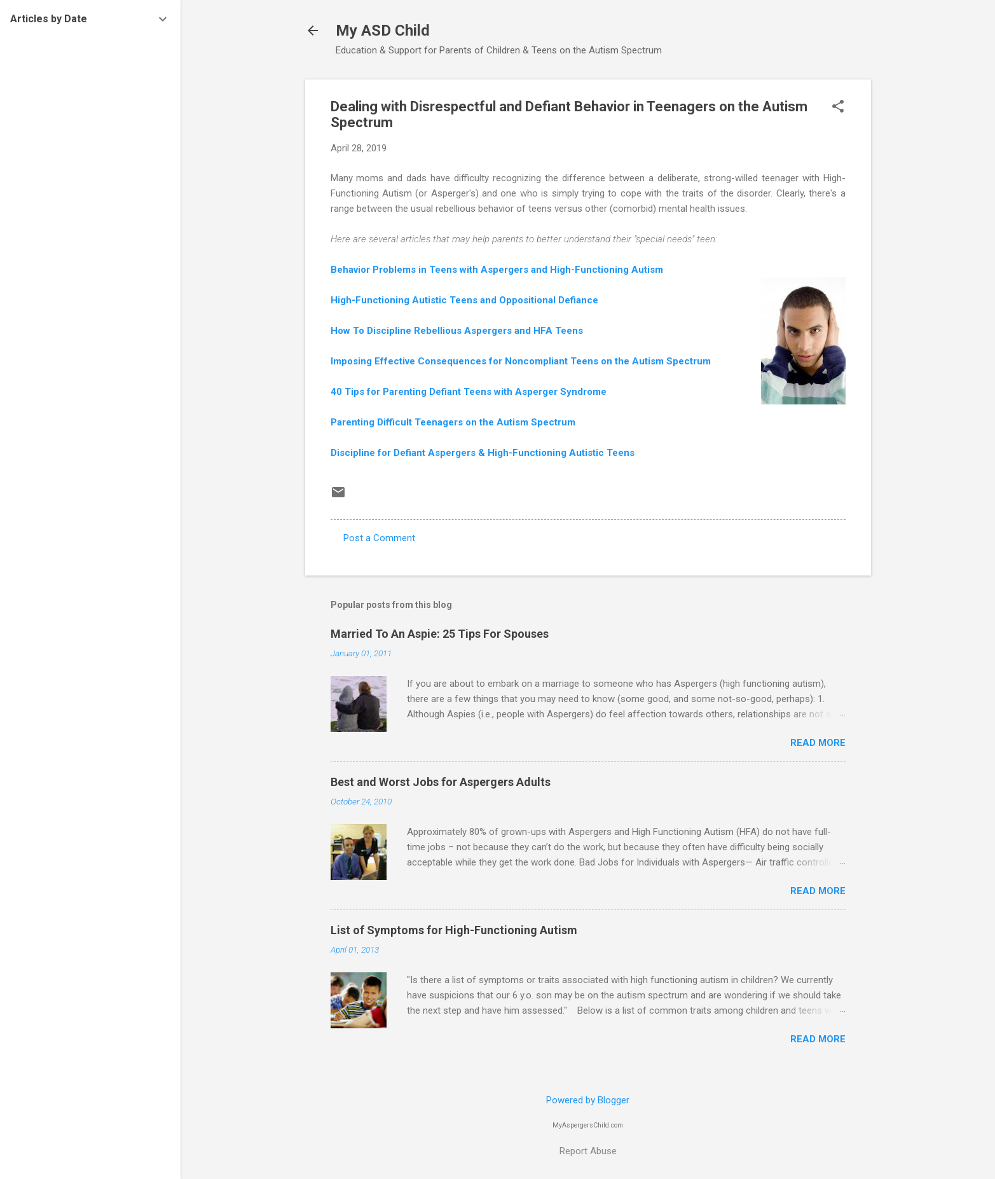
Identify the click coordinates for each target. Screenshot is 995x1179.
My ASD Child (383, 30)
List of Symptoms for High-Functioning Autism (454, 930)
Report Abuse (588, 1151)
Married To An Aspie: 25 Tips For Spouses (440, 633)
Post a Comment (379, 538)
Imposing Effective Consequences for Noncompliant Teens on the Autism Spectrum (521, 361)
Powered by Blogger (587, 1100)
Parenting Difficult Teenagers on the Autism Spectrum (453, 422)
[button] (838, 107)
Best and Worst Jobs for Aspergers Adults (441, 782)
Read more (818, 742)
